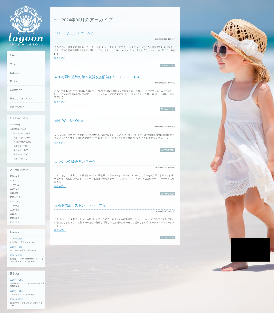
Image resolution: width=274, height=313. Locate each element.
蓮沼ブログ (18, 154)
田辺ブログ (18, 138)
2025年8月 (14, 210)
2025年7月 (14, 214)
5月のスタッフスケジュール (22, 242)
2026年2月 (14, 185)
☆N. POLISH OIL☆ (69, 121)
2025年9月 (14, 206)
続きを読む (60, 58)
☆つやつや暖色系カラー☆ (74, 161)
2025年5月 (14, 222)
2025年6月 (14, 218)
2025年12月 (15, 193)
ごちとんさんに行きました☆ (22, 294)
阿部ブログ (18, 133)
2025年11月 (15, 197)
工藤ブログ (18, 159)
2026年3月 (14, 180)
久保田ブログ (19, 142)
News (12, 125)
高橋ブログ (18, 146)
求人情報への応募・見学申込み (23, 250)
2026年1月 (14, 189)
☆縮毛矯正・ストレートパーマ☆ (80, 205)
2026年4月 (14, 176)
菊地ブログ (18, 150)
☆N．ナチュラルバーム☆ (74, 33)
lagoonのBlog (16, 129)
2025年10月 (15, 201)
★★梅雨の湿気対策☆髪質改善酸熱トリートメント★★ (97, 77)
